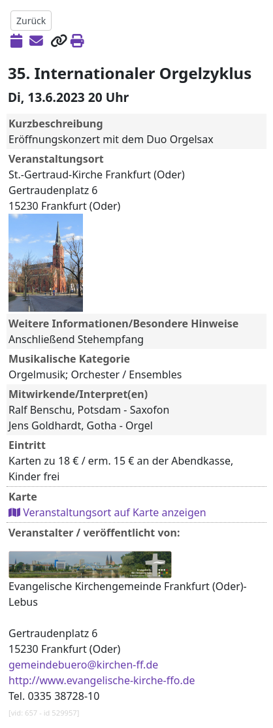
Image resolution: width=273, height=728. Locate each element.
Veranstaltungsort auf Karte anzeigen (107, 512)
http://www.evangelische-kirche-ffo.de (101, 680)
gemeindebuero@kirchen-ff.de (83, 664)
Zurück (31, 20)
